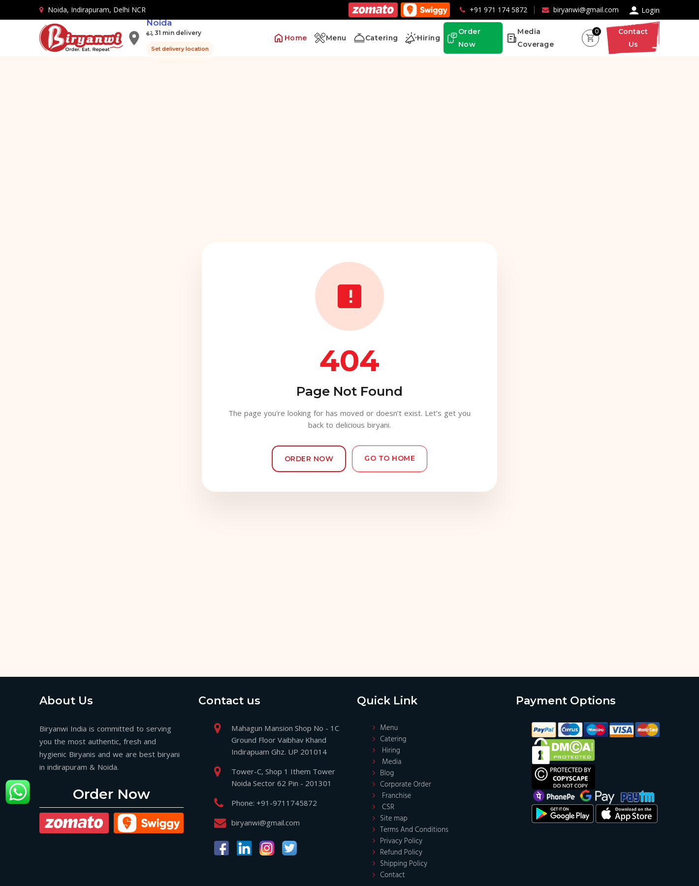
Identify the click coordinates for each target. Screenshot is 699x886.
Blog (387, 773)
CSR (388, 807)
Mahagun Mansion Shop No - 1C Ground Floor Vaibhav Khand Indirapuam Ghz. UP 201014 (284, 740)
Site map (394, 818)
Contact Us (633, 38)
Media (391, 762)
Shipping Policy (403, 864)
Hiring (391, 751)
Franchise (396, 796)
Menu (389, 728)
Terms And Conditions (414, 830)
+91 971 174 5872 (498, 9)
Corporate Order (405, 785)
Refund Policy (401, 852)
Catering (393, 739)
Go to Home (389, 458)
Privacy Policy (401, 841)
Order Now (309, 458)
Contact (392, 875)
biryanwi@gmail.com (586, 9)
